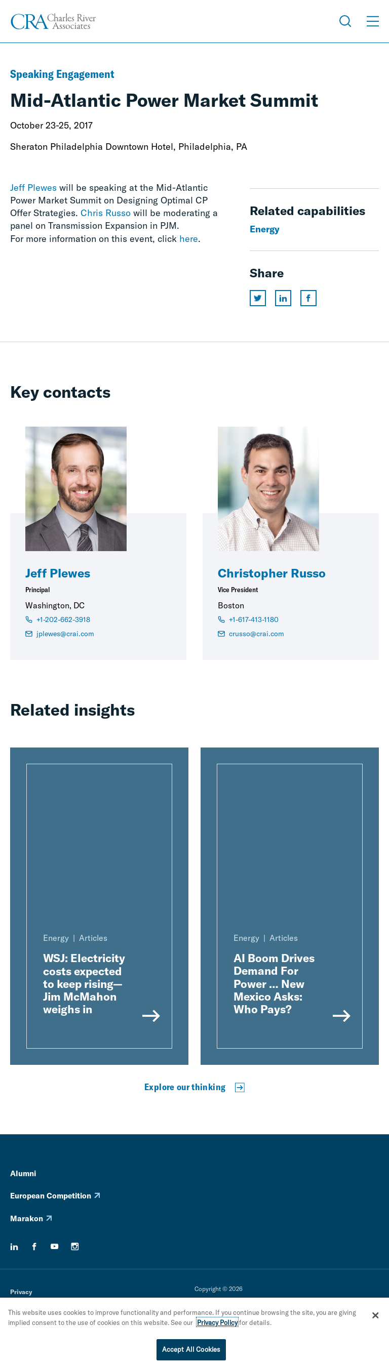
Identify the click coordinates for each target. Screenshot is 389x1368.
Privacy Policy (217, 1323)
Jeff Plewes (33, 187)
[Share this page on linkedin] (283, 298)
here (188, 238)
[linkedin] (14, 1246)
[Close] (375, 1316)
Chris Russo (106, 213)
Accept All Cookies (191, 1351)
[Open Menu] (373, 21)
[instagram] (75, 1246)
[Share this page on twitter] (258, 298)
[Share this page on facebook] (308, 298)
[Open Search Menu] (345, 21)
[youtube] (55, 1246)
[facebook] (34, 1246)
